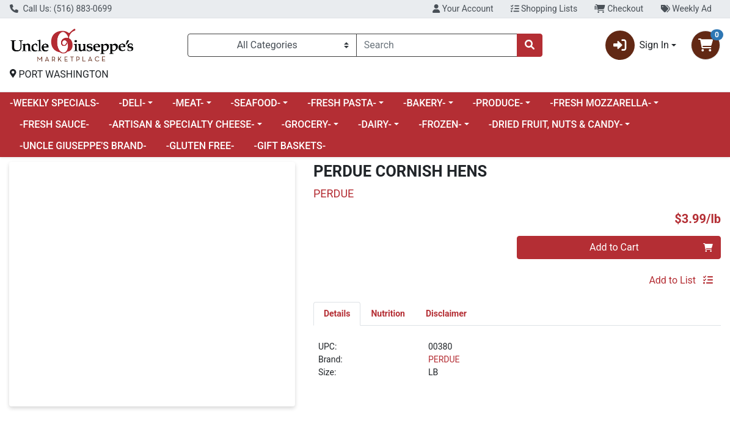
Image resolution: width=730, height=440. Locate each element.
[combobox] (437, 45)
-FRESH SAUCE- (54, 124)
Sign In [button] (637, 45)
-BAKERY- (424, 103)
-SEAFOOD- (256, 103)
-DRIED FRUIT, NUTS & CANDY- (555, 124)
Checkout (618, 8)
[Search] (437, 45)
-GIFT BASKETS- (290, 146)
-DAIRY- (375, 124)
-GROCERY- (306, 124)
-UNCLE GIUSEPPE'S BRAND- (83, 146)
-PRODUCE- (498, 103)
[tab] (337, 313)
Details (337, 313)
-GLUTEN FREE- (200, 146)
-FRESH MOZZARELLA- (600, 103)
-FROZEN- (440, 124)
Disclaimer (446, 313)
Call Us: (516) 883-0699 (61, 8)
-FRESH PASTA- (341, 103)
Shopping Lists (544, 8)
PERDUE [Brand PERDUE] (444, 359)
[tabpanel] (517, 364)
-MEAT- (187, 103)
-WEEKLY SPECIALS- (55, 103)
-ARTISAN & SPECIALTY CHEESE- (182, 124)
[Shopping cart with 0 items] (705, 45)
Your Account (463, 8)
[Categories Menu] (272, 45)
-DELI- (132, 103)
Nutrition (387, 313)
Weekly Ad (686, 8)
